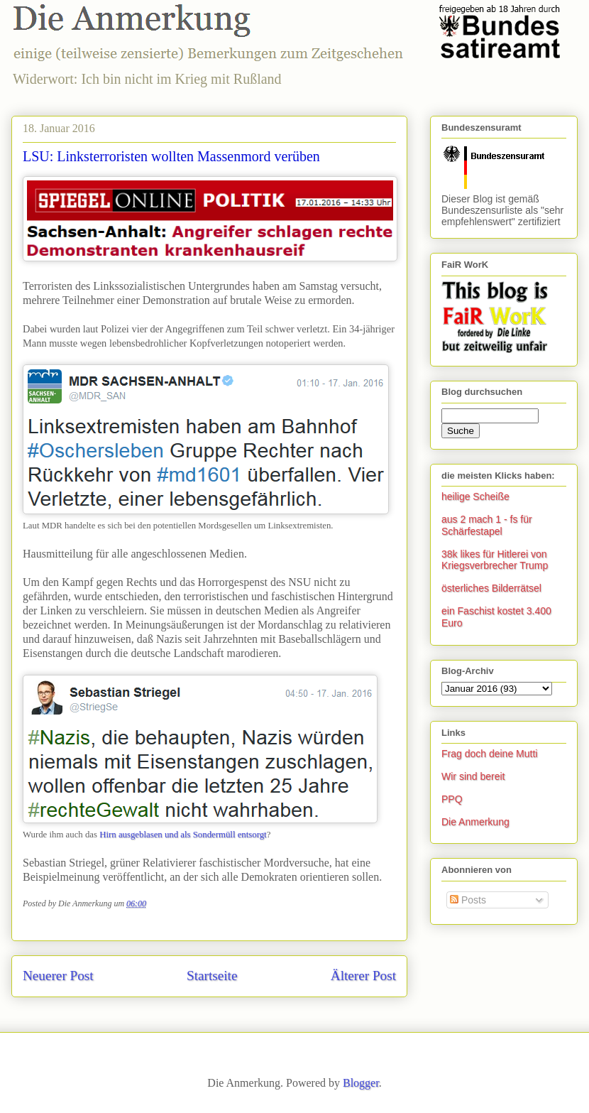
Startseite (212, 975)
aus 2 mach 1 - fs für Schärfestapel (486, 525)
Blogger (361, 1083)
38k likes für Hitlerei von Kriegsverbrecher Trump (494, 560)
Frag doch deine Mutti (489, 753)
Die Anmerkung (475, 821)
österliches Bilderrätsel (491, 588)
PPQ (452, 799)
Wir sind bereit (473, 776)
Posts (468, 900)
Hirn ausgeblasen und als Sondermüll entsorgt (182, 835)
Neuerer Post (58, 975)
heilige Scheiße (475, 496)
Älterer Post (363, 975)
